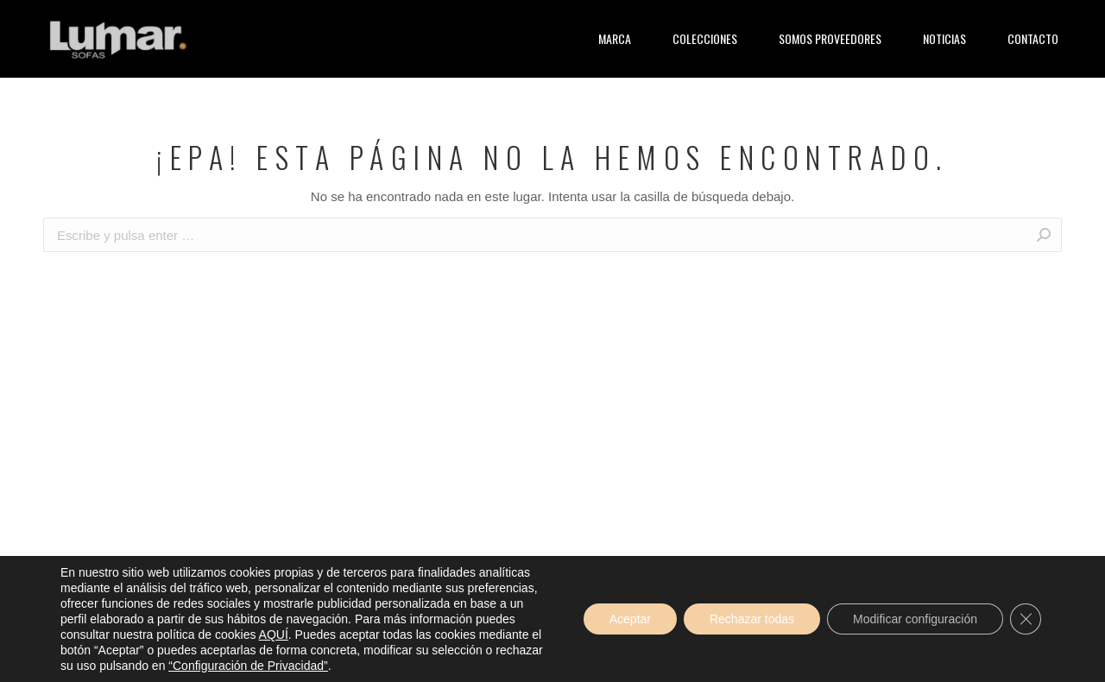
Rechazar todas (752, 619)
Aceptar (630, 619)
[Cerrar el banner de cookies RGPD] (1025, 619)
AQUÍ (273, 634)
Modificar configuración (915, 619)
